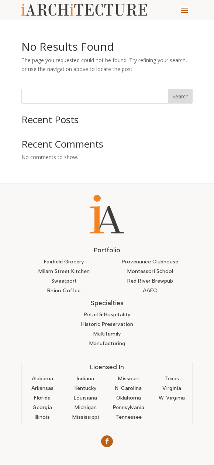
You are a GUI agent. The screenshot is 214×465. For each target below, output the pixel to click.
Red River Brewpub (150, 281)
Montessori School (150, 271)
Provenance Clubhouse (150, 262)
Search (180, 96)
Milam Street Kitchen (64, 271)
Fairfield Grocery (64, 262)
